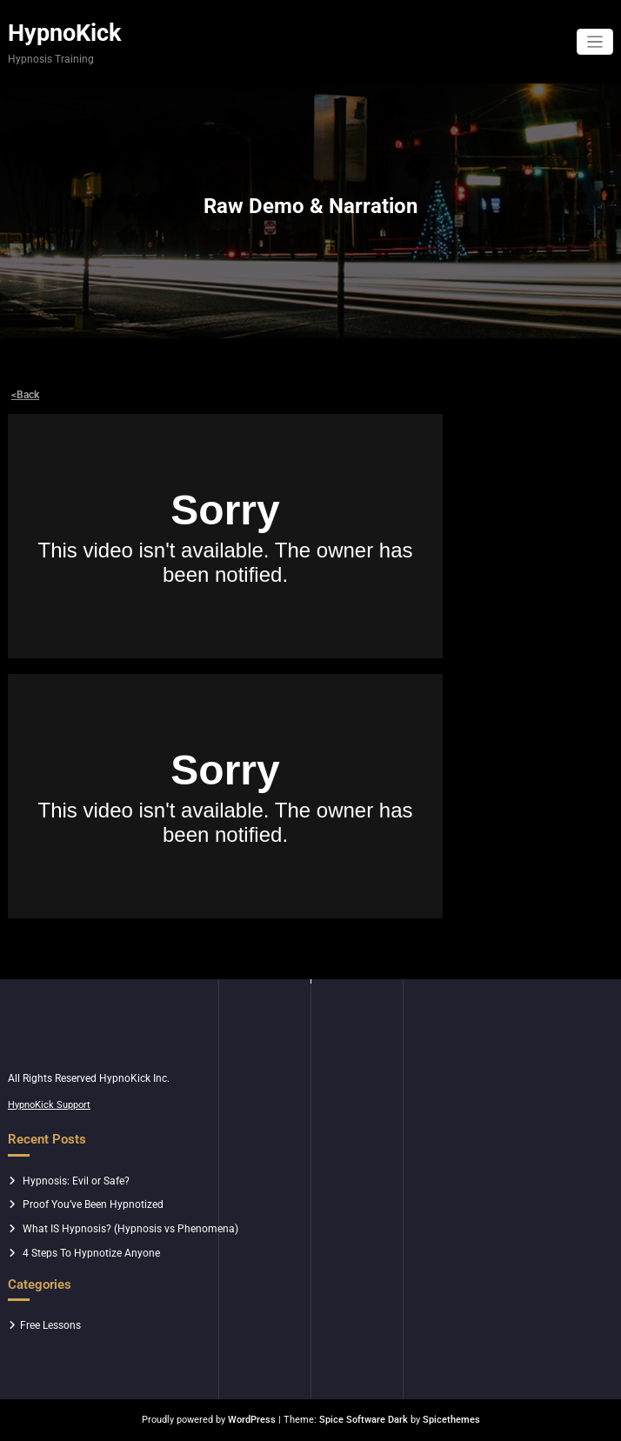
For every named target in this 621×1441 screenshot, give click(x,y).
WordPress (252, 1419)
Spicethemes (451, 1419)
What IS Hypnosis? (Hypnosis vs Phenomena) (130, 1229)
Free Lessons (50, 1325)
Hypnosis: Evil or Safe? (76, 1181)
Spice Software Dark (363, 1419)
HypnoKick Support (49, 1105)
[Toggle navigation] (595, 42)
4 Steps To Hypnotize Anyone (91, 1253)
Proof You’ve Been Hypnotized (93, 1204)
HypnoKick (64, 33)
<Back (25, 395)
